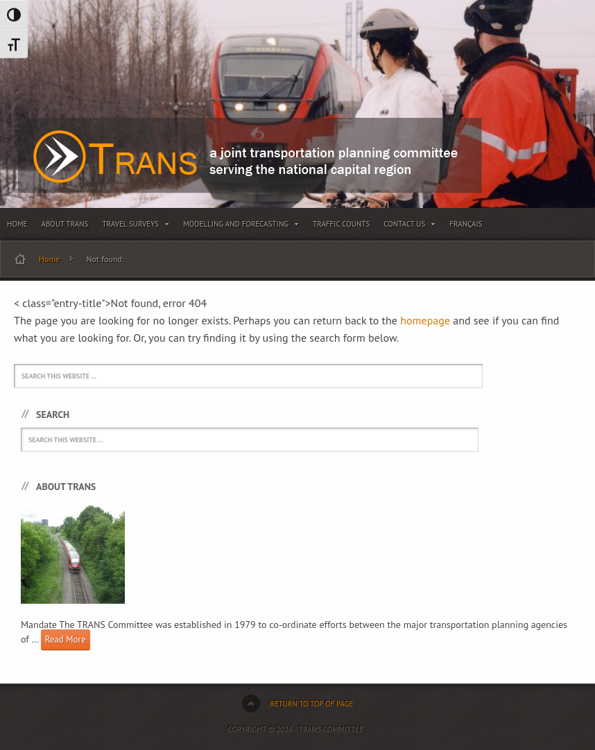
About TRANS (65, 224)
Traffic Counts (341, 224)
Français (465, 224)
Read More (65, 639)
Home (17, 224)
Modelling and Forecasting (241, 226)
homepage (425, 320)
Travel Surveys (135, 226)
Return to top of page (311, 703)
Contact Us (409, 226)
